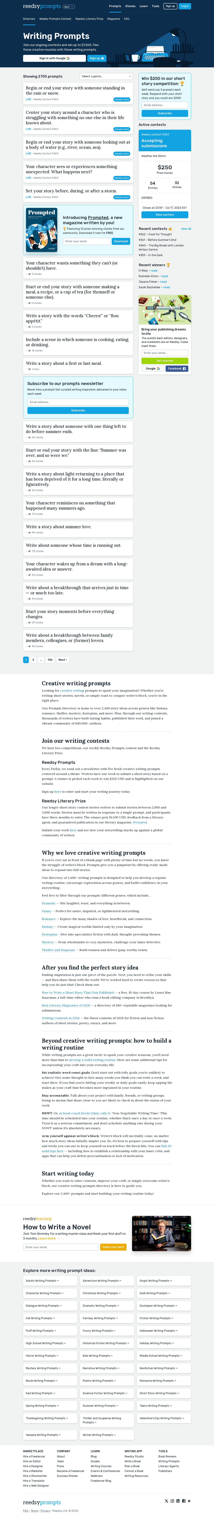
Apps (69, 7)
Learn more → (49, 1238)
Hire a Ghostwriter (35, 1476)
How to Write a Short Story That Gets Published (78, 992)
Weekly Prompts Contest (55, 18)
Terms (34, 1510)
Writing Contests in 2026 (61, 1018)
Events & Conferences (105, 1471)
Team (60, 1461)
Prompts (115, 6)
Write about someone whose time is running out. (73, 545)
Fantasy (47, 927)
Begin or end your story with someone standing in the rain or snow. (75, 90)
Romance (49, 919)
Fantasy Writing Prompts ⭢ (100, 1318)
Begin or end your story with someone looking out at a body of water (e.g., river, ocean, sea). (78, 144)
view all (186, 228)
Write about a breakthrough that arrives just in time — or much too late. (77, 590)
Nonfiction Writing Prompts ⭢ (159, 1368)
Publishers (165, 1471)
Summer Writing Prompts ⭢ (100, 1405)
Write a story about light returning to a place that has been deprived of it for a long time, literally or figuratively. (75, 479)
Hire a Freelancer (34, 1456)
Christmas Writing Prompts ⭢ (102, 1293)
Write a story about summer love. (58, 526)
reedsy (42, 1502)
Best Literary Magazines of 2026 (66, 1005)
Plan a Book (132, 1466)
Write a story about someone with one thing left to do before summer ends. (76, 429)
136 (50, 659)
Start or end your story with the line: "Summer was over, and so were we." (76, 452)
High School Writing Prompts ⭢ (46, 1343)
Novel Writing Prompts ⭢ (42, 1380)
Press (60, 1466)
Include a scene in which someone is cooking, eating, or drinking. (77, 342)
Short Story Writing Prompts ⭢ (159, 1393)
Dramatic (49, 903)
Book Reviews (167, 1456)
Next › (62, 659)
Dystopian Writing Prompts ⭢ (158, 1305)
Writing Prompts (168, 1461)
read (154, 270)
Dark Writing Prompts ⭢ (155, 1293)
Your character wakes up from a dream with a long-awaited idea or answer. (77, 566)
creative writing (72, 690)
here (57, 792)
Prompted (98, 217)
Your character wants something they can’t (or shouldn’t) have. (72, 265)
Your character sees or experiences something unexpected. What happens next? (71, 169)
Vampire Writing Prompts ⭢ (43, 1435)
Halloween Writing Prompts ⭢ (159, 1330)
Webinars (97, 1476)
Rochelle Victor (148, 276)
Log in (185, 6)
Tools (155, 6)
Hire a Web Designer (36, 1485)
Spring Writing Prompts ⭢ (42, 1405)
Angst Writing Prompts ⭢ (156, 1280)
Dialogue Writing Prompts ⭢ (44, 1305)
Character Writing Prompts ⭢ (45, 1293)
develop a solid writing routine (92, 1060)
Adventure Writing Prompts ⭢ (102, 1280)
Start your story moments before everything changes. (70, 614)
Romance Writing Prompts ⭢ (158, 1380)
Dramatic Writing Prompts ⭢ (101, 1305)
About (61, 1456)
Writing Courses (101, 1466)
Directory (29, 18)
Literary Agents (168, 1466)
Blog (94, 1456)
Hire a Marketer (33, 1471)
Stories (130, 6)
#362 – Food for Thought (155, 234)
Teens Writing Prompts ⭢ (156, 1405)
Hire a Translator (34, 1480)
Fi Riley (143, 270)
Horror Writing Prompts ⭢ (42, 1355)
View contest (165, 214)
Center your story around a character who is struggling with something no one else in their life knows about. (75, 118)
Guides (95, 1461)
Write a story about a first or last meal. (64, 363)
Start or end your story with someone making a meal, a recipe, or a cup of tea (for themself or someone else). (72, 292)
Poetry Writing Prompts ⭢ (99, 1380)
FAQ (126, 18)
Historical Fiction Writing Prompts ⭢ (106, 1343)
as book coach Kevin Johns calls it (84, 1113)
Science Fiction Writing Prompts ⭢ (105, 1393)
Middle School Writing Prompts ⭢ (161, 1355)
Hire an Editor (32, 1461)
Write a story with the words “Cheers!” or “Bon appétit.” (72, 318)
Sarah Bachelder (149, 287)
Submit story (122, 99)
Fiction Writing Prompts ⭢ (156, 1318)
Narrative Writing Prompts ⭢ (101, 1368)
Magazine (113, 18)
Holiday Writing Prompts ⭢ (157, 1343)
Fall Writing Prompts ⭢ (40, 1318)
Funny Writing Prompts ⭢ (99, 1330)
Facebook (177, 368)
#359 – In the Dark (151, 255)
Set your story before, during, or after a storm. (71, 191)
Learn (144, 6)
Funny (46, 911)
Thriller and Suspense (58, 950)
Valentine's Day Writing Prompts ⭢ (162, 1418)
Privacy (45, 1510)
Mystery (48, 942)
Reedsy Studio (134, 1456)
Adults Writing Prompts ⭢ (42, 1280)
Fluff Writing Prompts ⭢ (41, 1330)
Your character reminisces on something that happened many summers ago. (70, 505)
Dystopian (49, 934)
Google (153, 368)
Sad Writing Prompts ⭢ (40, 1393)
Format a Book (134, 1471)
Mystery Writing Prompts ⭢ (43, 1368)
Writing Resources (136, 1476)
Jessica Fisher (148, 281)
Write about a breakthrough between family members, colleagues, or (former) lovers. (69, 638)
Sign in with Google (54, 58)
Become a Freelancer (70, 1471)
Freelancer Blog (101, 1480)
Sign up (170, 6)
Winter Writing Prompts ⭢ (99, 1435)
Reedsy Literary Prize (89, 18)
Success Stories (67, 1476)
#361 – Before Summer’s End (157, 240)
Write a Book (133, 1461)
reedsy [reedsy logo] (42, 6)
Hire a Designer (33, 1466)
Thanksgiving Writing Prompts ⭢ (47, 1418)
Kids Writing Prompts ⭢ (98, 1355)
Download (121, 241)
